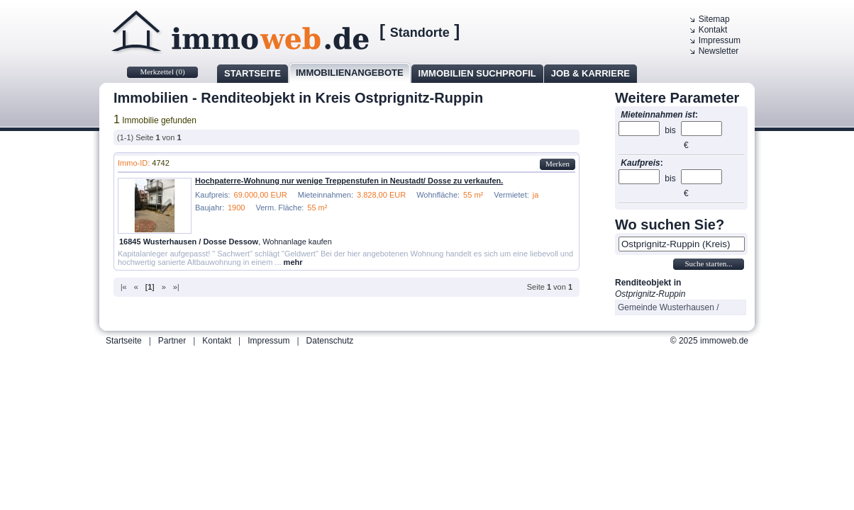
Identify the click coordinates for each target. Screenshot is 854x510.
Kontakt (713, 30)
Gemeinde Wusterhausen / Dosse (668, 308)
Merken (557, 163)
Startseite (252, 73)
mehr (293, 262)
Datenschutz (330, 341)
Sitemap (714, 19)
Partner (172, 341)
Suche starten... (708, 263)
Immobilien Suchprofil (477, 73)
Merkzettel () (162, 71)
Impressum (720, 40)
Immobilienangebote (350, 72)
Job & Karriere (590, 73)
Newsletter (719, 51)
